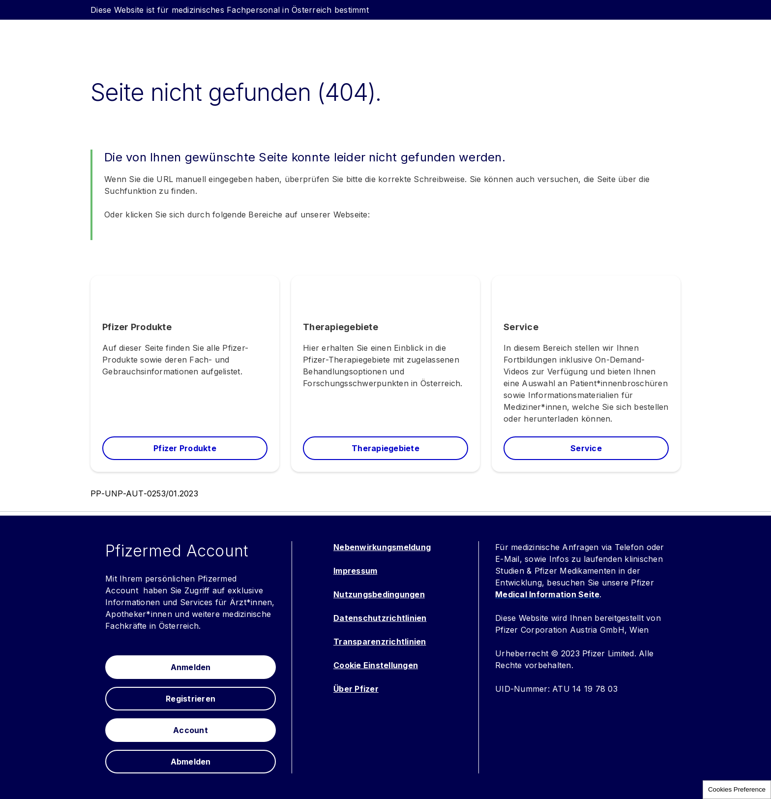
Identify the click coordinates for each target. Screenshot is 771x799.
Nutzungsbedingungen (379, 594)
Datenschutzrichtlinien (380, 618)
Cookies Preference (737, 789)
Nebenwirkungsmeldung (382, 547)
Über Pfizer (356, 689)
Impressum (355, 571)
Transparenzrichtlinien (379, 641)
